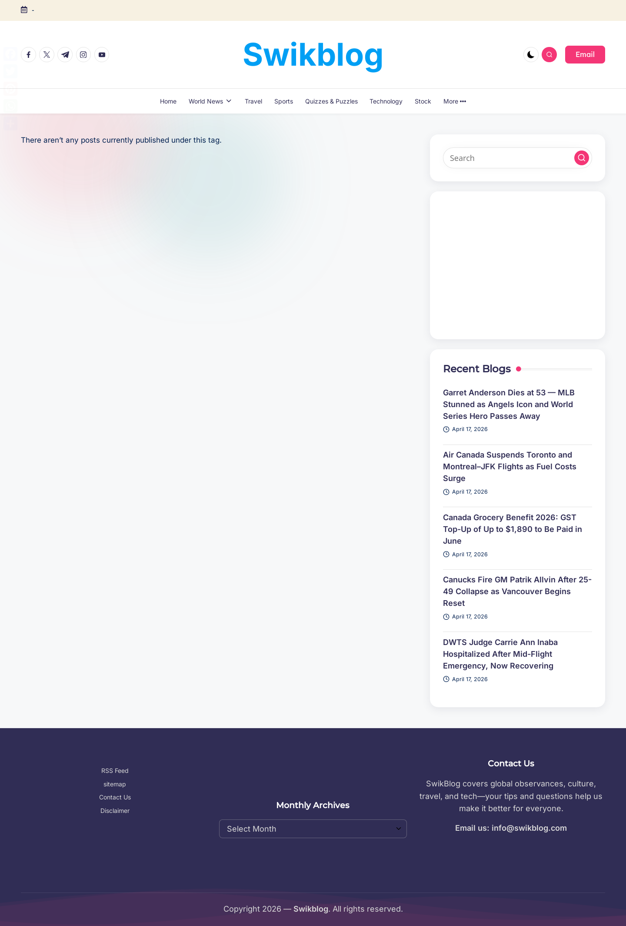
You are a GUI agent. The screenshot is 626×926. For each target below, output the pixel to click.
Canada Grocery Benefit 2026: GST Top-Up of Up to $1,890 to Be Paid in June (512, 529)
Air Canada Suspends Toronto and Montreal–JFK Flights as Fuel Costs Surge (509, 466)
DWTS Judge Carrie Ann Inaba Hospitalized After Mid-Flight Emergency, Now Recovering (500, 654)
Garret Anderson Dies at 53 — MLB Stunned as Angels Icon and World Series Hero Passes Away (509, 404)
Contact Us (115, 797)
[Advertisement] (518, 265)
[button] (585, 54)
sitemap (114, 784)
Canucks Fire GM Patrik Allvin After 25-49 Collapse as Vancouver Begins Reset (517, 591)
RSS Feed (115, 770)
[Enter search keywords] (518, 157)
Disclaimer (115, 810)
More (454, 101)
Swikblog (313, 54)
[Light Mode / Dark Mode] (531, 54)
